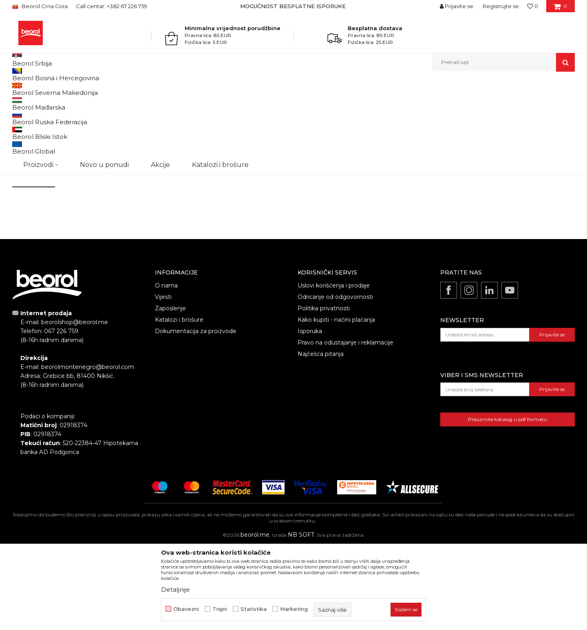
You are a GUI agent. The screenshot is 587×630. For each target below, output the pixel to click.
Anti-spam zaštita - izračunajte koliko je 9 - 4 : (75, 234)
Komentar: (26, 172)
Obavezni (186, 609)
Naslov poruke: (167, 143)
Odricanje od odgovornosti (335, 380)
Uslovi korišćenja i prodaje (334, 369)
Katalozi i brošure (179, 403)
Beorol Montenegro (34, 89)
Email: (20, 143)
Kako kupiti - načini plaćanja (336, 403)
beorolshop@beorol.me (381, 127)
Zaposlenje (170, 392)
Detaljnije (175, 589)
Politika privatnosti (324, 392)
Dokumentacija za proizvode (195, 415)
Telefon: (158, 115)
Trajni (219, 609)
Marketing (294, 609)
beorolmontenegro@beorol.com (396, 172)
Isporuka (310, 415)
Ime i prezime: (31, 115)
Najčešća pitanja (321, 437)
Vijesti (163, 380)
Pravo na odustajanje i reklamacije (345, 426)
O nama (166, 369)
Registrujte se (501, 6)
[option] (294, 6)
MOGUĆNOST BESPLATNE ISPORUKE (293, 6)
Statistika (254, 609)
